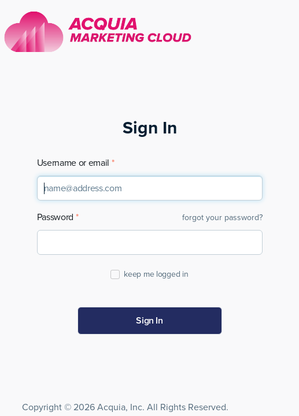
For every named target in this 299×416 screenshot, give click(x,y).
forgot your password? (222, 217)
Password (55, 217)
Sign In (149, 320)
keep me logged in (156, 274)
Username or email (73, 163)
